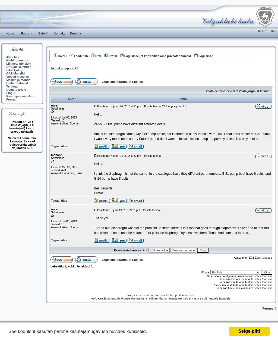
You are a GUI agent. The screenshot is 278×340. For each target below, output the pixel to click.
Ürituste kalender (18, 66)
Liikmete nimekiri (18, 63)
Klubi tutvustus (17, 60)
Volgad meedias (17, 76)
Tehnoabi (12, 86)
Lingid (10, 93)
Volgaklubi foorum (115, 81)
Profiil (110, 56)
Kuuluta (75, 33)
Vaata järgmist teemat (254, 91)
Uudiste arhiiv (16, 89)
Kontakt (59, 33)
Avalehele (13, 57)
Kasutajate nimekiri (20, 96)
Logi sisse (203, 56)
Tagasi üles (59, 146)
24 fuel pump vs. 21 (64, 68)
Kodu (10, 33)
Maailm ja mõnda (18, 80)
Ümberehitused (17, 83)
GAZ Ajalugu (15, 70)
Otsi (96, 56)
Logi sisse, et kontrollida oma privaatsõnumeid (155, 56)
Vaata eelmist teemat (220, 91)
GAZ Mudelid (15, 73)
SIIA (30, 147)
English (137, 81)
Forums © (270, 308)
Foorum (26, 33)
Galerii (43, 33)
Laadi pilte (79, 56)
